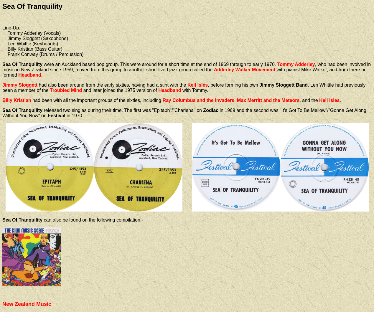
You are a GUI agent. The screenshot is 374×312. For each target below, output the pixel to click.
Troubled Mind (66, 90)
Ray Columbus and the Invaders (198, 100)
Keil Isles (197, 85)
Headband (29, 74)
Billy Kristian (16, 100)
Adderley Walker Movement (244, 69)
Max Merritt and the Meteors (268, 100)
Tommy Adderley (296, 64)
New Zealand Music (26, 304)
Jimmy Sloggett (19, 85)
